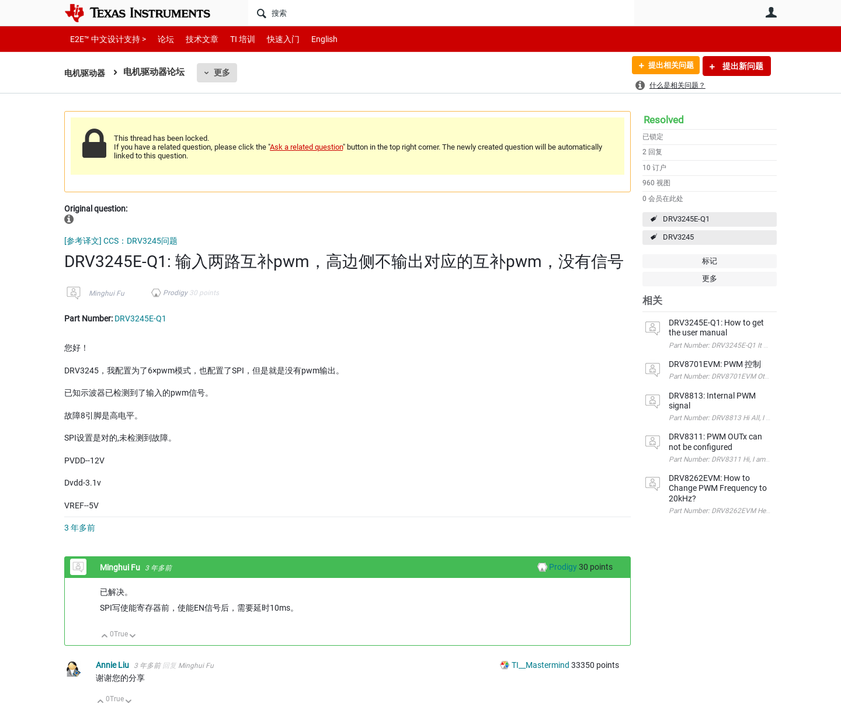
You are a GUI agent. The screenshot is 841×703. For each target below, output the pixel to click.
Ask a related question (306, 147)
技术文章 (194, 38)
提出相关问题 (667, 66)
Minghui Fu (106, 293)
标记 (709, 261)
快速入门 (271, 38)
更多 (225, 72)
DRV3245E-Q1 (686, 218)
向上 (105, 637)
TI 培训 (233, 38)
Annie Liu (113, 665)
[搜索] (441, 13)
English (310, 38)
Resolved (664, 120)
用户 (771, 12)
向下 (133, 637)
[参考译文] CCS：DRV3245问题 (121, 240)
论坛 (159, 38)
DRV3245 (678, 237)
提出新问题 (742, 66)
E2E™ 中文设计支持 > (105, 38)
